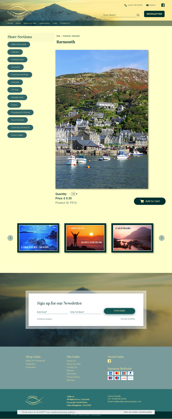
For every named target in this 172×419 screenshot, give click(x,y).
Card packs (15, 67)
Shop (58, 36)
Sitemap (71, 380)
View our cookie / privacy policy (137, 412)
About (18, 23)
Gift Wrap (14, 90)
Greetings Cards (17, 59)
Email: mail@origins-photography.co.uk (124, 402)
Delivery (70, 370)
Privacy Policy (73, 377)
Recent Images (17, 135)
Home (10, 23)
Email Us (150, 5)
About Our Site (30, 23)
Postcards (15, 82)
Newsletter (154, 13)
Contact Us (65, 23)
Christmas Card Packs (19, 75)
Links (55, 23)
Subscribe (119, 311)
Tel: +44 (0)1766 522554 (117, 399)
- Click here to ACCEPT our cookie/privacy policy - (48, 412)
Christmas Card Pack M (20, 127)
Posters (14, 105)
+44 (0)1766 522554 (132, 5)
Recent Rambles (17, 120)
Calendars (15, 52)
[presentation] (10, 238)
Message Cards (17, 97)
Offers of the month (18, 44)
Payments (71, 373)
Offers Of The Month (35, 361)
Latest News (44, 23)
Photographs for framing (20, 112)
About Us (71, 361)
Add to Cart (150, 201)
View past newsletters (127, 319)
